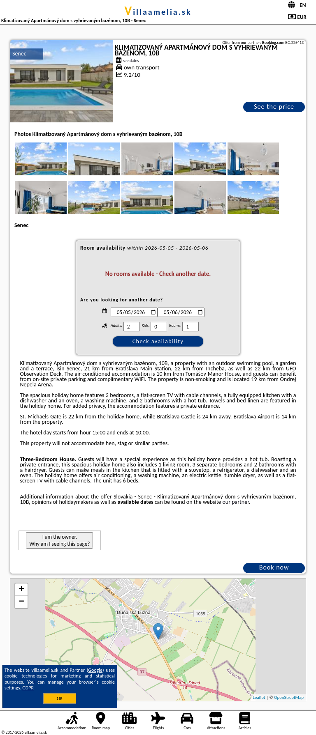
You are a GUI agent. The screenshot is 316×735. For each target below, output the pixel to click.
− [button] (21, 602)
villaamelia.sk (157, 12)
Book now (274, 567)
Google (95, 670)
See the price (274, 106)
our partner (235, 501)
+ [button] (21, 589)
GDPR (28, 688)
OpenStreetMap (289, 697)
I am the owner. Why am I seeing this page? (59, 540)
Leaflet (259, 697)
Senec (19, 53)
